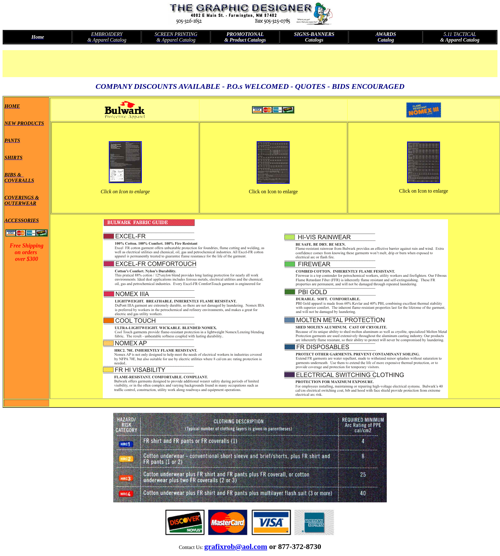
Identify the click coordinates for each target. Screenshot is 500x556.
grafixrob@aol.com (235, 546)
